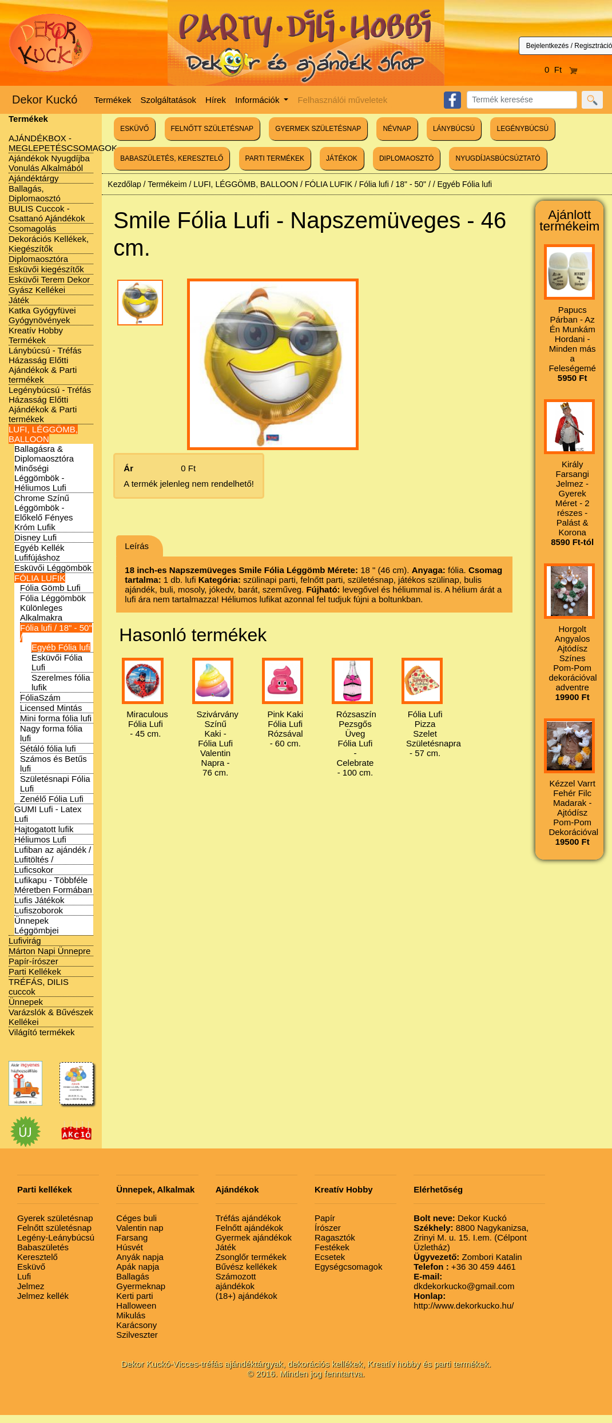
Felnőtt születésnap (54, 1228)
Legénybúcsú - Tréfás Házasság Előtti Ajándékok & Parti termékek (50, 404)
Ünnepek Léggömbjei (36, 925)
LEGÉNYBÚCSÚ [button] (522, 129)
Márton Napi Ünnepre (49, 951)
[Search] (522, 100)
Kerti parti (134, 1296)
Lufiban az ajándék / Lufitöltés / (52, 854)
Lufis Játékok (39, 900)
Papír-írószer (33, 961)
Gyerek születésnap (55, 1218)
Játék (19, 300)
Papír (325, 1218)
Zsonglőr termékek (251, 1257)
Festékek (332, 1247)
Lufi (24, 1276)
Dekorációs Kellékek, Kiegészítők (49, 243)
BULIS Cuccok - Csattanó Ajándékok (47, 213)
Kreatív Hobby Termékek (36, 335)
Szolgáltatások (169, 100)
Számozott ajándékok (236, 1281)
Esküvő (31, 1266)
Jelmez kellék (43, 1296)
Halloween (136, 1305)
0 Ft (561, 69)
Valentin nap (139, 1228)
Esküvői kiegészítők (46, 269)
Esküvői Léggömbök (53, 568)
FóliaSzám (40, 697)
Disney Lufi (35, 537)
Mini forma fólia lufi (56, 718)
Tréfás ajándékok (248, 1218)
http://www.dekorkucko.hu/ (464, 1300)
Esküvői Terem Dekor (49, 279)
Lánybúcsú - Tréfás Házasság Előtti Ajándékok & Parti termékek (45, 364)
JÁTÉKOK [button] (341, 158)
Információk (258, 100)
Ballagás (132, 1276)
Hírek (215, 100)
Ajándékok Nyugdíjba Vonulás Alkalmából (49, 163)
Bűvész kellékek (246, 1266)
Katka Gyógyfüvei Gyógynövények (42, 315)
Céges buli (136, 1218)
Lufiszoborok (38, 910)
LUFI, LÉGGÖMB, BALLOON (43, 434)
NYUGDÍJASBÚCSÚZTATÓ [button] (497, 158)
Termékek (113, 100)
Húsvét (129, 1247)
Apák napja (137, 1266)
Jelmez (31, 1286)
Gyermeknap (140, 1286)
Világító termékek (42, 1032)
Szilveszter (137, 1334)
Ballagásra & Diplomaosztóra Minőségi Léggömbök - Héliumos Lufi (44, 468)
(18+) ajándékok (246, 1296)
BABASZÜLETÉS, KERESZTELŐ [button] (171, 158)
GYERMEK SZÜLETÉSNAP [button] (318, 129)
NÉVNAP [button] (397, 129)
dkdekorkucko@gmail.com (464, 1281)
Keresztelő (37, 1257)
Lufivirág (25, 940)
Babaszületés (43, 1247)
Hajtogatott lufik (43, 829)
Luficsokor (33, 870)
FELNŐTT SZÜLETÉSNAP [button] (212, 129)
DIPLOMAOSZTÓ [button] (406, 158)
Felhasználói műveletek (342, 100)
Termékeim (167, 184)
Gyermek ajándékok (254, 1237)
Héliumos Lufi (40, 839)
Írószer (328, 1228)
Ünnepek (26, 1002)
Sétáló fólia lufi (48, 748)
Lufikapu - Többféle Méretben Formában (53, 885)
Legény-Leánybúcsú (55, 1237)
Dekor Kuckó (45, 99)
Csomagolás (32, 228)
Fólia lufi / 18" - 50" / (395, 184)
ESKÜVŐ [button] (134, 129)
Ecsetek (330, 1257)
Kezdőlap (124, 184)
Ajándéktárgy (34, 178)
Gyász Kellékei (37, 290)
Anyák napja (140, 1257)
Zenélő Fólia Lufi (52, 799)
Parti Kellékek (35, 971)
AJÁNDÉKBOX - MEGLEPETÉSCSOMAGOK (63, 143)
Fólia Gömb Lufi (50, 588)
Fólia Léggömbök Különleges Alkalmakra (53, 607)
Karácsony (136, 1325)
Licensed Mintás (51, 708)
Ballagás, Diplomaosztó (35, 193)
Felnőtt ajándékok (249, 1228)
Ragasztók (335, 1237)
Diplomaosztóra (38, 259)
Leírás (137, 546)
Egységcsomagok (348, 1266)
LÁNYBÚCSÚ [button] (454, 129)
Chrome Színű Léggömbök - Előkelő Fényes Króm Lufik (43, 512)
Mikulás (130, 1315)
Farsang (132, 1237)
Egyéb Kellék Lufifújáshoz (39, 552)
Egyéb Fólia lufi (60, 647)
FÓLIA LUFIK (39, 578)
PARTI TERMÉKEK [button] (274, 158)
